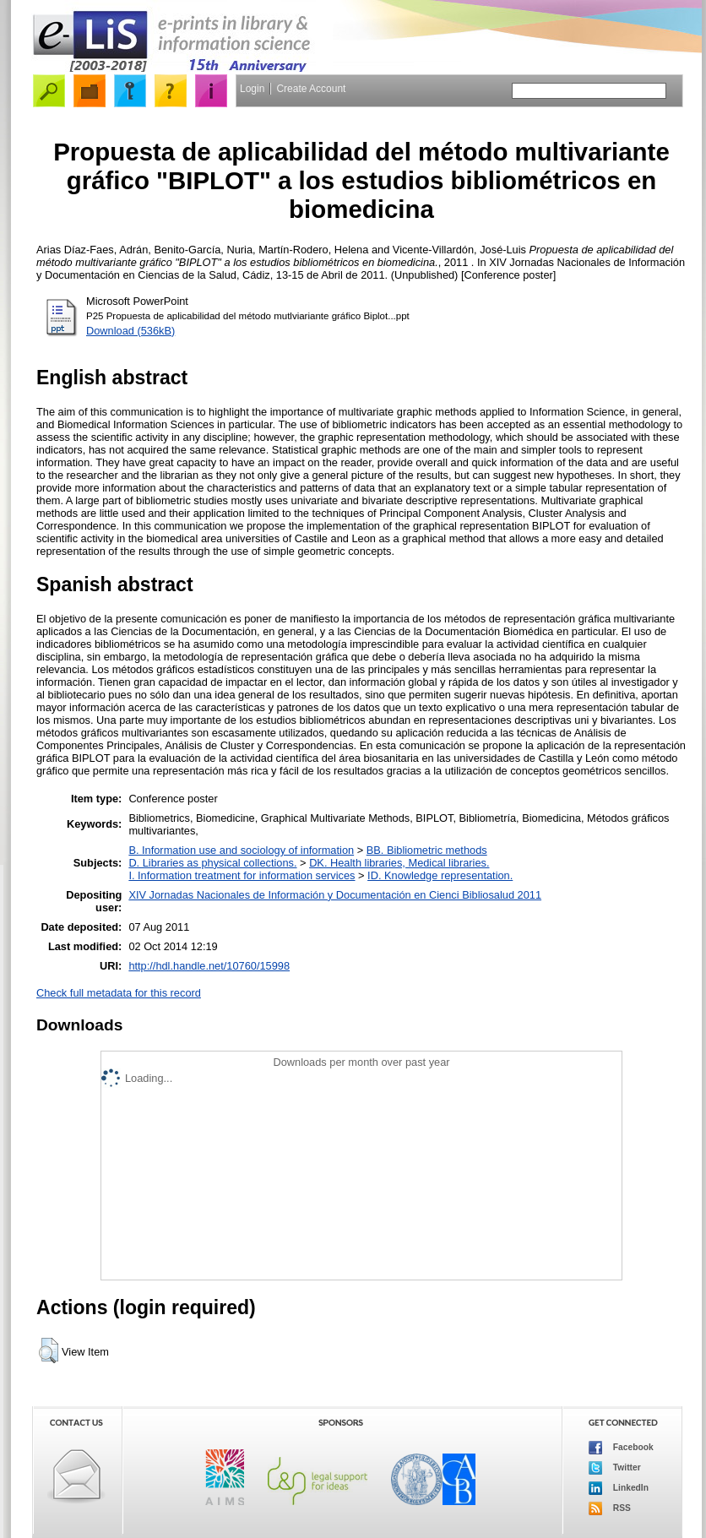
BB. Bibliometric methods (427, 850)
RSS (610, 1508)
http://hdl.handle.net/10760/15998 (209, 965)
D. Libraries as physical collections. (212, 862)
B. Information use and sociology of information (241, 850)
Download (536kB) (130, 330)
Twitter (615, 1468)
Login (252, 89)
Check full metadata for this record (118, 992)
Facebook (621, 1447)
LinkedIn (619, 1488)
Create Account (310, 89)
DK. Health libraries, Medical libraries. (399, 862)
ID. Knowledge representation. (440, 875)
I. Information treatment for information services (241, 875)
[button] (48, 1350)
